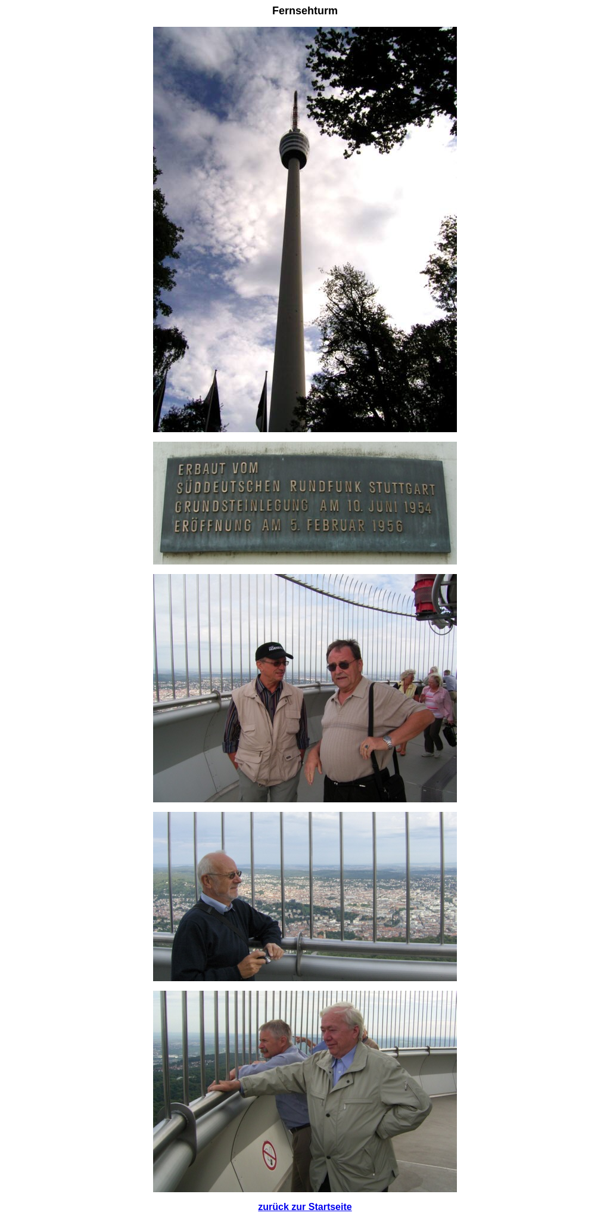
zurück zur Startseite (304, 1207)
